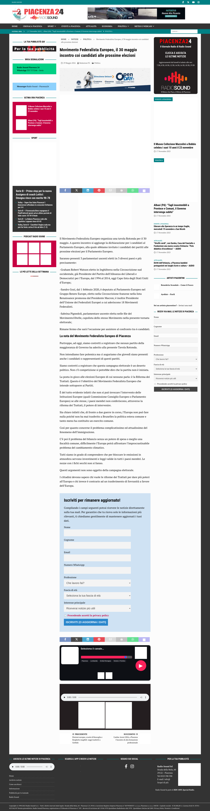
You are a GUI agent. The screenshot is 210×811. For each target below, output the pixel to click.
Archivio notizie (15, 780)
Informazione (14, 788)
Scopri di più (163, 782)
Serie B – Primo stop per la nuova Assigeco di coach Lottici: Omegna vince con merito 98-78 (34, 194)
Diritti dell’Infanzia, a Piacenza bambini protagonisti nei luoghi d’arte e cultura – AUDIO (174, 264)
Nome (67, 527)
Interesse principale (74, 602)
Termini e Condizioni (171, 808)
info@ (167, 779)
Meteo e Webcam (143, 26)
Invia (41, 70)
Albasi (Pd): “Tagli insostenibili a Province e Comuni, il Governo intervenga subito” (40, 122)
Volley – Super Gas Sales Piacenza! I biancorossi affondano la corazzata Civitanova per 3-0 (35, 204)
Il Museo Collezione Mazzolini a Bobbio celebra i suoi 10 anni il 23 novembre (40, 108)
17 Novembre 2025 (163, 151)
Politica (122, 26)
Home (15, 26)
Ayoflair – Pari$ (168, 294)
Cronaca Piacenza (32, 26)
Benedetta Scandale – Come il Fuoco (177, 285)
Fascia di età (70, 590)
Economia (107, 26)
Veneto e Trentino (119, 661)
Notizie (74, 39)
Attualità (91, 26)
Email (67, 552)
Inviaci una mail (185, 305)
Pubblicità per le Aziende (19, 793)
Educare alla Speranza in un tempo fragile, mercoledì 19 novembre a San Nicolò (172, 227)
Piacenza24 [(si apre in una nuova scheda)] (44, 86)
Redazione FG (84, 63)
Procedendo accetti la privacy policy (88, 615)
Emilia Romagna (105, 661)
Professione (70, 577)
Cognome (69, 539)
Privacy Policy (159, 808)
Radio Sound (17, 2)
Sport (51, 26)
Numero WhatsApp (74, 564)
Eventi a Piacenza (70, 26)
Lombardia (94, 661)
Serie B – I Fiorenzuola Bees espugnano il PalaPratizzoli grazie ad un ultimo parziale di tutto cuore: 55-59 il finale (34, 213)
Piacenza (85, 661)
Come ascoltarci (15, 784)
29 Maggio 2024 (69, 63)
